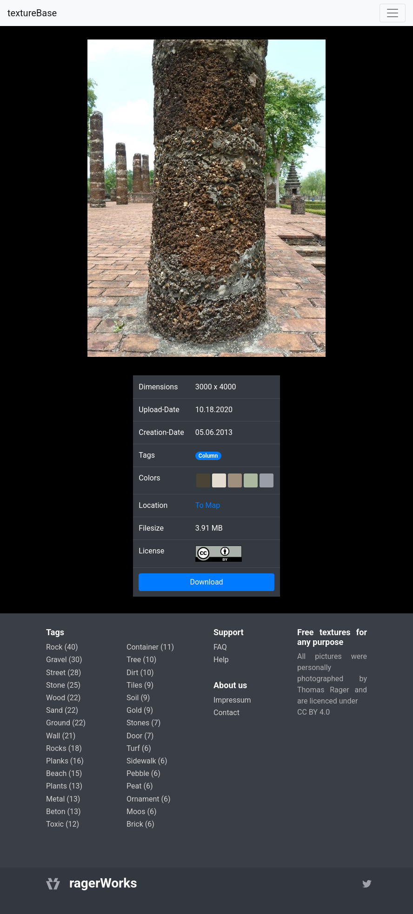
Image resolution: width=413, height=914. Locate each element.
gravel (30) (64, 659)
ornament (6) (149, 799)
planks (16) (65, 760)
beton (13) (63, 811)
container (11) (150, 647)
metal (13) (63, 799)
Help (221, 659)
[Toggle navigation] (393, 13)
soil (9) (138, 697)
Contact (226, 712)
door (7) (140, 735)
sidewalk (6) (147, 760)
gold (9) (140, 710)
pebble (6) (143, 773)
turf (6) (139, 748)
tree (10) (141, 659)
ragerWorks (103, 883)
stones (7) (143, 722)
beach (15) (64, 773)
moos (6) (142, 811)
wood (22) (63, 697)
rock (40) (62, 647)
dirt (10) (140, 672)
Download (206, 582)
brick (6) (140, 824)
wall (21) (60, 735)
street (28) (63, 672)
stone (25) (63, 685)
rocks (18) (64, 748)
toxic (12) (62, 824)
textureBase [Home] (32, 13)
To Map (207, 505)
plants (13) (64, 786)
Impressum (232, 700)
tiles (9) (140, 685)
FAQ (220, 647)
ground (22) (66, 722)
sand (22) (62, 710)
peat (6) (140, 786)
